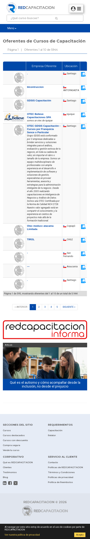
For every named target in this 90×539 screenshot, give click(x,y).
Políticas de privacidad (60, 477)
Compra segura (11, 445)
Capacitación (55, 430)
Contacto (53, 462)
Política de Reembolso (60, 482)
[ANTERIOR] (21, 307)
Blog (5, 477)
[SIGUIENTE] (69, 307)
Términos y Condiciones (61, 472)
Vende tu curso (11, 450)
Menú (11, 28)
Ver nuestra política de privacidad (22, 534)
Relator (52, 435)
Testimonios (10, 472)
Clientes (7, 467)
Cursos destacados (14, 435)
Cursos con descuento (15, 440)
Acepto (80, 534)
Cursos (7, 430)
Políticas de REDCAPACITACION (65, 467)
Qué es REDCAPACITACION (18, 462)
